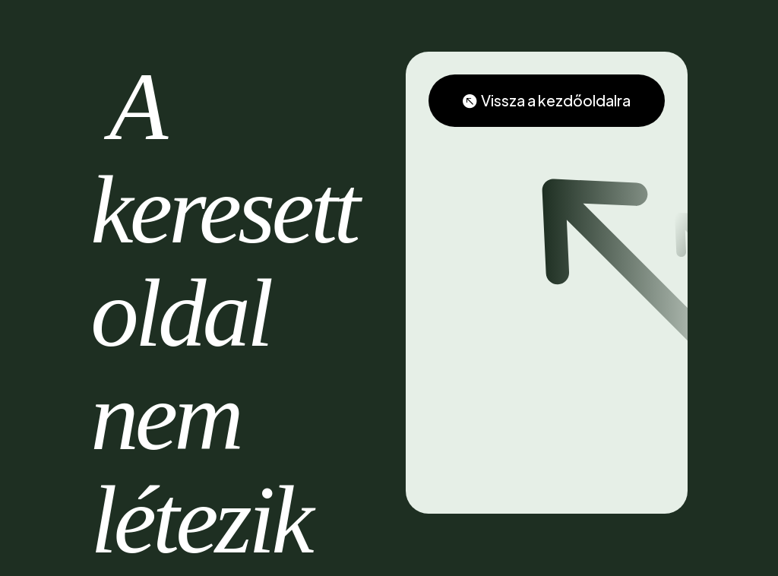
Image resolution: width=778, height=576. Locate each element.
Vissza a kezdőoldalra (556, 100)
